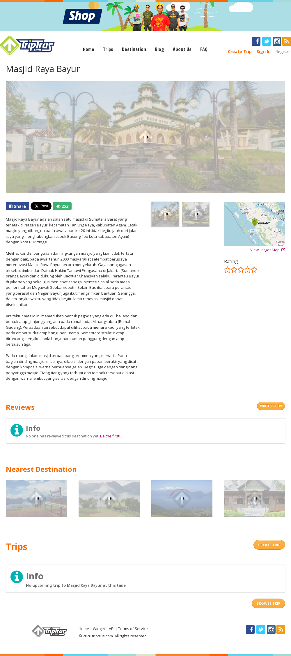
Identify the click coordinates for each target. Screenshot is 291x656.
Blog (159, 49)
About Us (182, 49)
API (111, 628)
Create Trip (240, 51)
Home (88, 49)
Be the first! (110, 436)
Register (283, 51)
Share (17, 206)
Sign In (263, 51)
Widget (99, 628)
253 (62, 206)
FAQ (203, 49)
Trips (108, 49)
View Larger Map (267, 249)
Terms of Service (133, 628)
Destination (134, 49)
